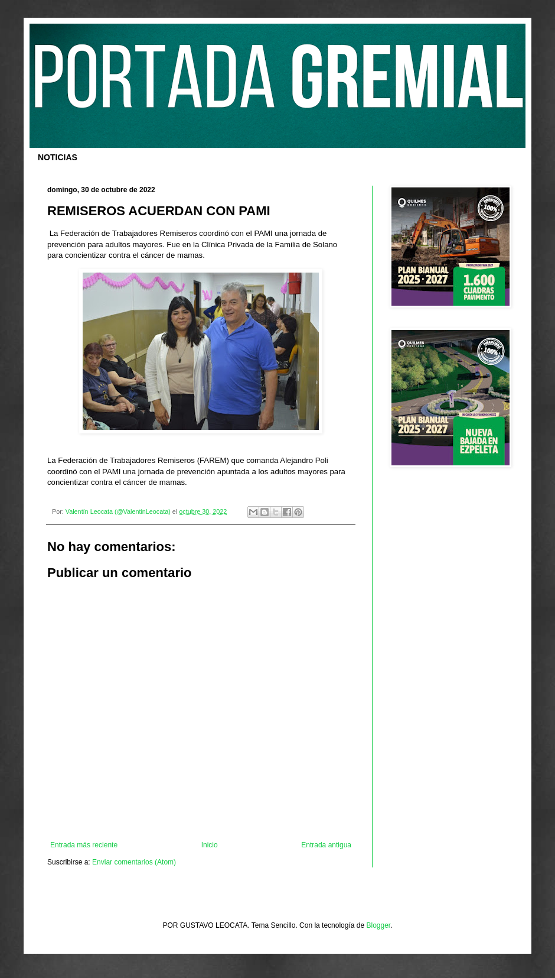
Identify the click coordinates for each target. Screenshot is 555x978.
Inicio (209, 845)
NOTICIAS (57, 157)
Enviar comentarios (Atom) (134, 862)
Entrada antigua (326, 845)
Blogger (379, 925)
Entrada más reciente (83, 845)
